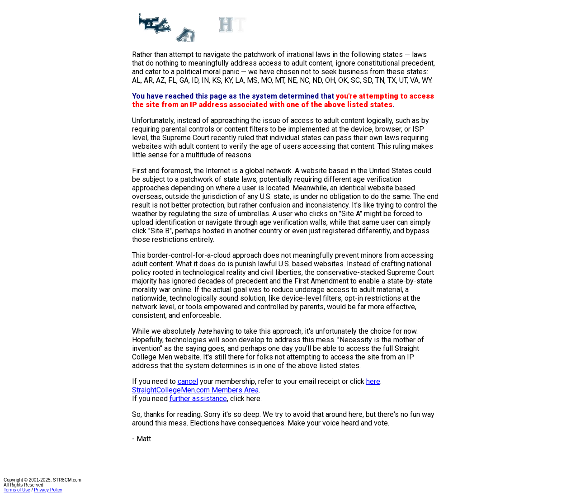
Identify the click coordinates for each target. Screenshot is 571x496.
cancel (188, 381)
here (373, 381)
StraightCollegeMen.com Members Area (195, 390)
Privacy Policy (48, 489)
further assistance (198, 398)
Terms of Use (17, 489)
